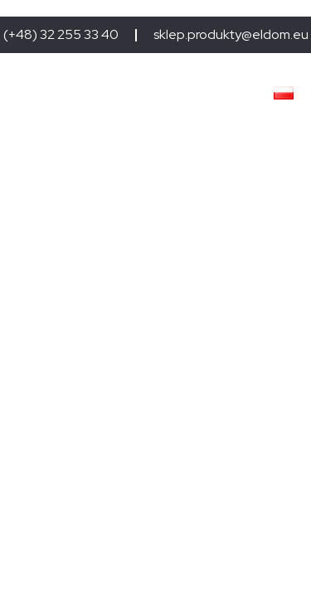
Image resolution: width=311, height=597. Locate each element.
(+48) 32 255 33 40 (61, 34)
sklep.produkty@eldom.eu (231, 34)
